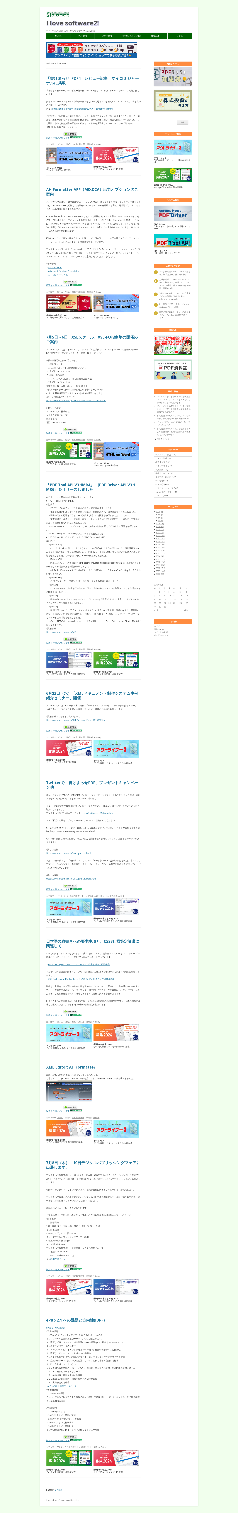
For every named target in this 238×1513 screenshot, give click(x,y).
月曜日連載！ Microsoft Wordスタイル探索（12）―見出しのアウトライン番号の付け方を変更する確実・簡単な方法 (175, 284)
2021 (160, 535)
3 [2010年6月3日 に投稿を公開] (169, 592)
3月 (160, 514)
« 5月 (156, 610)
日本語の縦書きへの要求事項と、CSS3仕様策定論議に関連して (92, 943)
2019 (160, 541)
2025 (160, 523)
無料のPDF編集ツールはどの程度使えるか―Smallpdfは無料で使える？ (174, 315)
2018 (160, 544)
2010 (160, 568)
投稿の (159, 629)
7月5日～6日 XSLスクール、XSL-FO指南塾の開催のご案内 (92, 339)
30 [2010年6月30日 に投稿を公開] (165, 606)
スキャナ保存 (161, 465)
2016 (160, 550)
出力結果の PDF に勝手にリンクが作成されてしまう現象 (174, 305)
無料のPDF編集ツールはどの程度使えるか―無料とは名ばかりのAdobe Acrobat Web (174, 296)
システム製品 (161, 458)
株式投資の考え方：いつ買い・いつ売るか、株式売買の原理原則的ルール (173, 417)
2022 (160, 532)
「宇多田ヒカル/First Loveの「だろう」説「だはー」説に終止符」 (174, 273)
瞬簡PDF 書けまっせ (78, 896)
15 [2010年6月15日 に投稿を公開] (160, 599)
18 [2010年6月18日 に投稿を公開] (174, 599)
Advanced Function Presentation (64, 271)
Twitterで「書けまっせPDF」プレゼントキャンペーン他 (92, 785)
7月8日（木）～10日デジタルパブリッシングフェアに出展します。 (93, 1165)
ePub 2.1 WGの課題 (55, 1327)
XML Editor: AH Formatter (70, 1067)
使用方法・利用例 (163, 477)
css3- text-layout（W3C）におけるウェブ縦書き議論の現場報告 (79, 964)
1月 (160, 520)
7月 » (186, 610)
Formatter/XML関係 (131, 35)
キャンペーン (63, 896)
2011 (160, 565)
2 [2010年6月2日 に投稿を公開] (164, 592)
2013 (160, 559)
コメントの (161, 632)
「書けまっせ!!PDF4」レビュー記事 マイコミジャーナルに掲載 (92, 80)
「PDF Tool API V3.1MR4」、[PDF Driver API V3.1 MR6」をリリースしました (90, 487)
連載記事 (155, 35)
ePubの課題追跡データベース (62, 1386)
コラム (180, 35)
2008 (160, 574)
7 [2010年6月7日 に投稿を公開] (154, 595)
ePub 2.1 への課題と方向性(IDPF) (75, 1320)
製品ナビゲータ (162, 473)
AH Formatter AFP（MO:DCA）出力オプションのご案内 (92, 191)
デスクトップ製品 (163, 454)
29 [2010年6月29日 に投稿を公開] (160, 606)
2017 (160, 547)
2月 (160, 517)
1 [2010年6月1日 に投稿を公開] (159, 592)
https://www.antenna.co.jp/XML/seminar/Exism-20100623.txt (76, 720)
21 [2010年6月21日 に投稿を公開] (155, 603)
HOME (58, 35)
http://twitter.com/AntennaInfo (98, 813)
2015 (160, 553)
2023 (160, 529)
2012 (160, 562)
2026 (159, 511)
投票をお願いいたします (58, 137)
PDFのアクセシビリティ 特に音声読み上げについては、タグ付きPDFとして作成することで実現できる (173, 399)
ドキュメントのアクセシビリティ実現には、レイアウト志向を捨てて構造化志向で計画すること (173, 409)
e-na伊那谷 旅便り (164, 492)
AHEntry (97, 144)
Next (59, 1489)
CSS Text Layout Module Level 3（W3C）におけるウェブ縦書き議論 (81, 979)
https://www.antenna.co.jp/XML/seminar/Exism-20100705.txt (76, 400)
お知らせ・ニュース (164, 488)
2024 (160, 526)
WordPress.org (161, 635)
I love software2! (72, 23)
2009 (160, 571)
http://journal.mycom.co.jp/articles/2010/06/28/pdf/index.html (82, 108)
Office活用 (107, 35)
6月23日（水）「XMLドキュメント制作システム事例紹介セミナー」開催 (92, 695)
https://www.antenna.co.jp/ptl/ (61, 632)
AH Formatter (55, 267)
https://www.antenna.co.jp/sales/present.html (68, 853)
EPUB (59, 1447)
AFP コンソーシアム (58, 274)
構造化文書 (160, 462)
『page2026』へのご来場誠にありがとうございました (174, 424)
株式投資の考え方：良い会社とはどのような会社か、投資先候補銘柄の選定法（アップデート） (173, 431)
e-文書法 (159, 469)
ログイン (158, 626)
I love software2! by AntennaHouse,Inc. (62, 1500)
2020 (160, 538)
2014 (160, 556)
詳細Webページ (57, 1258)
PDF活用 (82, 35)
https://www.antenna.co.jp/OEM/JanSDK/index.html (71, 878)
